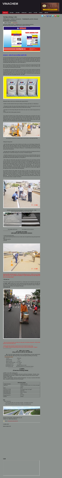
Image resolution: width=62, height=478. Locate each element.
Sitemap (40, 12)
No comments (15, 22)
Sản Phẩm (17, 12)
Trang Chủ (5, 12)
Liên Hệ (30, 12)
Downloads (24, 12)
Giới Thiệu (11, 12)
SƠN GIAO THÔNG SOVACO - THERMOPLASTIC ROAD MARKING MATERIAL (20, 20)
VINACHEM (10, 3)
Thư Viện (35, 12)
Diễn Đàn (46, 12)
